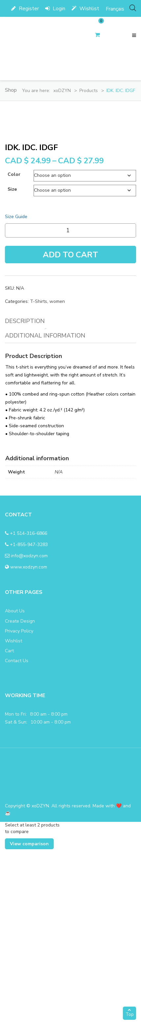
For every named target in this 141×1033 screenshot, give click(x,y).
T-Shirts (38, 485)
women (57, 485)
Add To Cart (70, 438)
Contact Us (16, 844)
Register (25, 8)
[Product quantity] (70, 414)
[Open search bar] (132, 8)
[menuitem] (115, 9)
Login (55, 8)
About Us (15, 794)
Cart (9, 834)
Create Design (20, 805)
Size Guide (16, 400)
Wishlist (85, 8)
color (14, 358)
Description (25, 505)
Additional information (45, 519)
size (12, 373)
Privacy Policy (19, 815)
